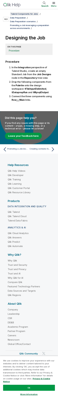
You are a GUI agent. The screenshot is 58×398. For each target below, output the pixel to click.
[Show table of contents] (6, 14)
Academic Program (18, 326)
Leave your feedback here (23, 135)
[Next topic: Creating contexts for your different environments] (43, 149)
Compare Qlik (15, 282)
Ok (29, 387)
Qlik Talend (14, 212)
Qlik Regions (14, 295)
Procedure (14, 50)
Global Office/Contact (19, 344)
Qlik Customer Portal (19, 188)
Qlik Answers (15, 237)
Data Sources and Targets (22, 290)
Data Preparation (18, 17)
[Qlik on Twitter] (43, 353)
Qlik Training (14, 179)
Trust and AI (14, 273)
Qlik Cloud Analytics (18, 233)
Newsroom (13, 339)
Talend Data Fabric (18, 220)
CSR (10, 318)
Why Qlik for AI (15, 278)
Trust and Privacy (17, 269)
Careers (12, 335)
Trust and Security (17, 265)
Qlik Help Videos (17, 171)
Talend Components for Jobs (24, 14)
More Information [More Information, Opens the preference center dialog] (29, 394)
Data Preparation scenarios (23, 21)
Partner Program (16, 331)
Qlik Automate (15, 246)
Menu (53, 6)
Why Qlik (12, 260)
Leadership (14, 314)
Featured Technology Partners (24, 286)
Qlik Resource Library (19, 192)
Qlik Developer (16, 175)
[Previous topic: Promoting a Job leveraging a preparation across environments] (15, 149)
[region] (29, 377)
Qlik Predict (14, 241)
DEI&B (11, 322)
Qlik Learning (14, 183)
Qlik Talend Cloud (17, 216)
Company (13, 309)
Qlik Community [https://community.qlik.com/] (28, 353)
